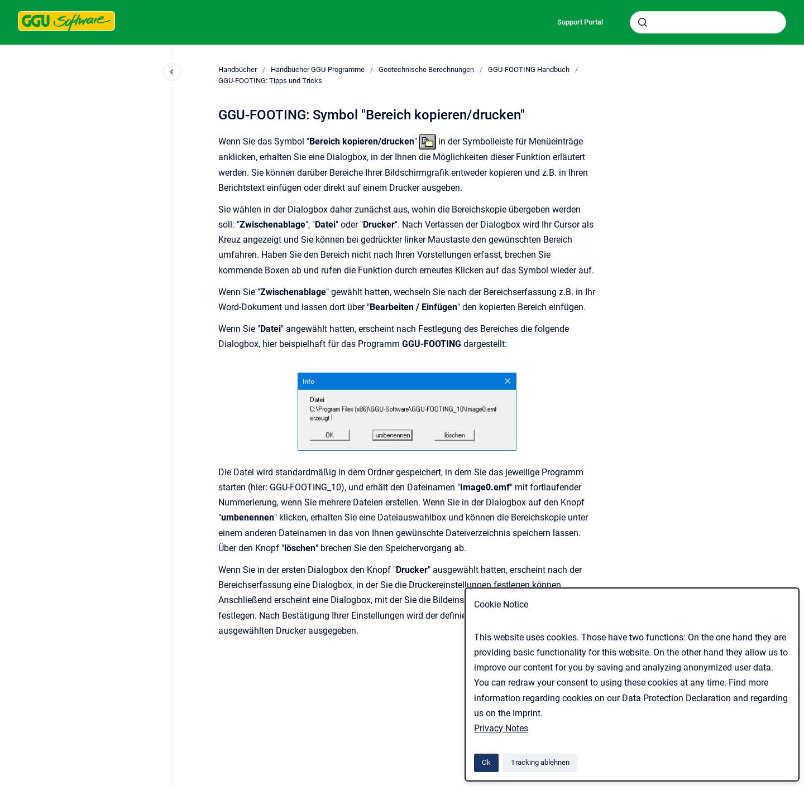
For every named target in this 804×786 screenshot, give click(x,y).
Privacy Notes (501, 728)
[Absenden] (643, 22)
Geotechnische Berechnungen (426, 69)
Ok (486, 762)
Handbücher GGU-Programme (318, 69)
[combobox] (708, 22)
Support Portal (580, 22)
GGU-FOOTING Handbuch (529, 69)
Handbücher (237, 69)
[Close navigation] (172, 72)
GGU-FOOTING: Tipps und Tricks (270, 80)
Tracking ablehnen (540, 762)
